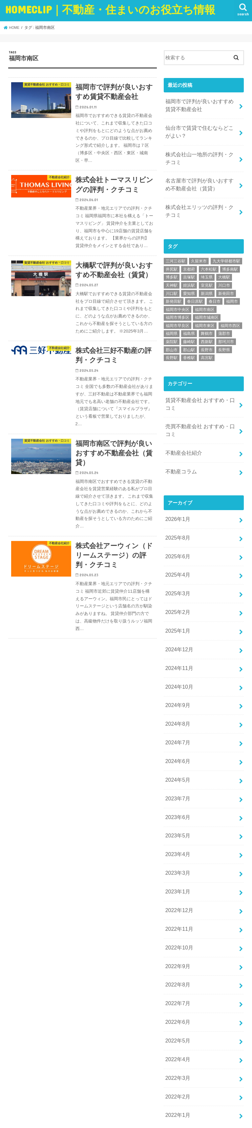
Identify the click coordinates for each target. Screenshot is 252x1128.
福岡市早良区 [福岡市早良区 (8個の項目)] (177, 316)
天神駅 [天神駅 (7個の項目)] (172, 276)
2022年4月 (176, 1005)
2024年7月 (176, 711)
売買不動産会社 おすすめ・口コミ (200, 418)
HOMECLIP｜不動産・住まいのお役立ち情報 (86, 1117)
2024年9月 (176, 676)
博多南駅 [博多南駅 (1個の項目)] (230, 260)
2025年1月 (176, 606)
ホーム (16, 1098)
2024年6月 (176, 728)
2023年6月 (176, 780)
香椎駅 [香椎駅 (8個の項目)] (189, 348)
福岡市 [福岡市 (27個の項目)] (232, 292)
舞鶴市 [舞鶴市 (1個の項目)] (207, 324)
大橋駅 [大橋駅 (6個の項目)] (224, 268)
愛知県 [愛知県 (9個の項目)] (189, 284)
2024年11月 (178, 641)
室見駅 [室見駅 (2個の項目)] (207, 276)
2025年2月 (176, 589)
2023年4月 (176, 814)
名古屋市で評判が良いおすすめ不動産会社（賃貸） (199, 178)
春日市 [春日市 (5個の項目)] (214, 292)
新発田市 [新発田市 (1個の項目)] (226, 284)
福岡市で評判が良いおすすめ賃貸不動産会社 (199, 104)
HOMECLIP (110, 9)
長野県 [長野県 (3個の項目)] (224, 340)
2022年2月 (176, 1040)
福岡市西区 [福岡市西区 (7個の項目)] (230, 316)
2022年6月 (176, 970)
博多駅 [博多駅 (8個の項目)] (172, 268)
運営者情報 (81, 1098)
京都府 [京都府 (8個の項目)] (189, 260)
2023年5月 (176, 797)
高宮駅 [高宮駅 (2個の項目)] (207, 348)
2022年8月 (176, 936)
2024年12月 (178, 624)
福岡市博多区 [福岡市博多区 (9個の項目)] (177, 308)
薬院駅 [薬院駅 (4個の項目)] (172, 332)
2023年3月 (176, 832)
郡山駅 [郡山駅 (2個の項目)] (189, 340)
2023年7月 (176, 762)
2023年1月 (176, 849)
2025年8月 (176, 520)
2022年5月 (176, 988)
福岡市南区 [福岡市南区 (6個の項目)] (205, 300)
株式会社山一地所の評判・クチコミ (199, 153)
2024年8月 (176, 693)
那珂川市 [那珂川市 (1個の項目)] (226, 332)
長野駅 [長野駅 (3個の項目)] (172, 348)
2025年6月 (176, 537)
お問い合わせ (47, 1098)
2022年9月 (176, 918)
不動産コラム (180, 456)
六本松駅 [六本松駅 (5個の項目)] (209, 260)
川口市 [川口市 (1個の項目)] (224, 276)
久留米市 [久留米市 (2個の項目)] (199, 252)
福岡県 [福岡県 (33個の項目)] (172, 324)
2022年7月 (176, 953)
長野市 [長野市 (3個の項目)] (207, 340)
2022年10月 (178, 901)
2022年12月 (178, 867)
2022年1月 (176, 1057)
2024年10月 (178, 658)
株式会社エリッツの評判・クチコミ (199, 203)
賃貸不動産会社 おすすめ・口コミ (200, 394)
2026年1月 (176, 503)
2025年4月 (176, 555)
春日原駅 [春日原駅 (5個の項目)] (195, 292)
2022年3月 (176, 1022)
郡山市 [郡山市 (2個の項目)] (172, 340)
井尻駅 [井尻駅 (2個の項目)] (172, 260)
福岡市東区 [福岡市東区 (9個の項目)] (205, 316)
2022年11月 (178, 884)
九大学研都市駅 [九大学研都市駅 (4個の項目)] (226, 252)
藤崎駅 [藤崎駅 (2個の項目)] (189, 332)
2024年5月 (176, 745)
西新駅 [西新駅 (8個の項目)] (207, 332)
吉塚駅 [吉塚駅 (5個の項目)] (189, 268)
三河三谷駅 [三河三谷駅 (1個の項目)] (175, 252)
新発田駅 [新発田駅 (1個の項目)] (173, 292)
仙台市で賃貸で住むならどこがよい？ (199, 129)
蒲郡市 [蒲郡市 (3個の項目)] (224, 324)
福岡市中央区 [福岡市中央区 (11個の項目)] (177, 300)
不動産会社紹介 (182, 439)
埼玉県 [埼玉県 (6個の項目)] (207, 268)
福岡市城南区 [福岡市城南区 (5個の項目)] (207, 308)
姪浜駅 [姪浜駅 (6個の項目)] (189, 276)
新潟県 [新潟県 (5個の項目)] (207, 284)
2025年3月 (176, 572)
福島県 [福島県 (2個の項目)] (189, 324)
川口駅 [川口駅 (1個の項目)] (172, 284)
